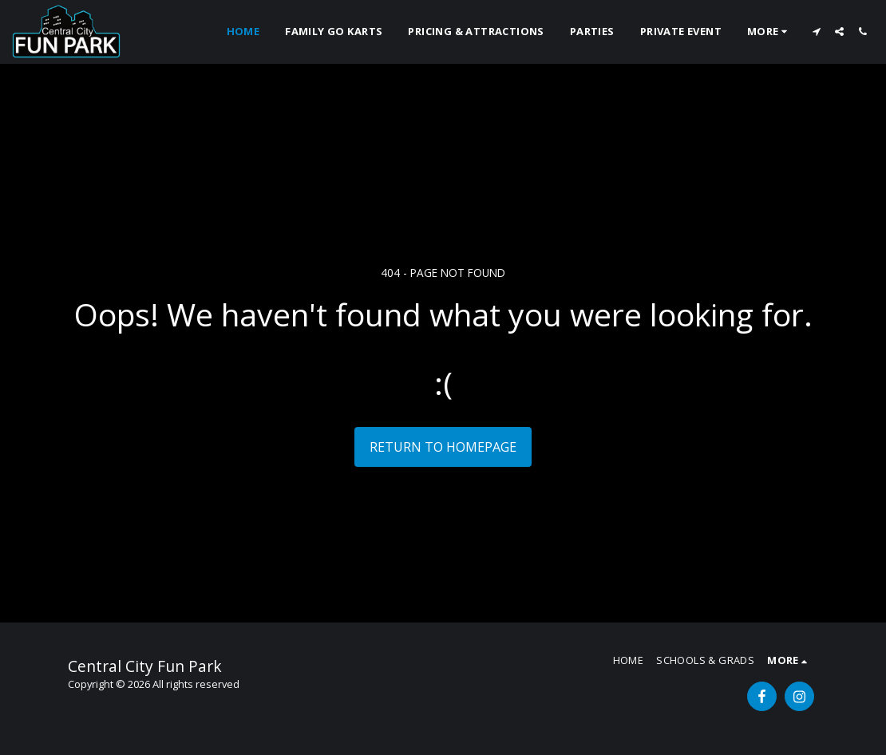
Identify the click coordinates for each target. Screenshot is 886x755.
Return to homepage (443, 447)
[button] (816, 31)
